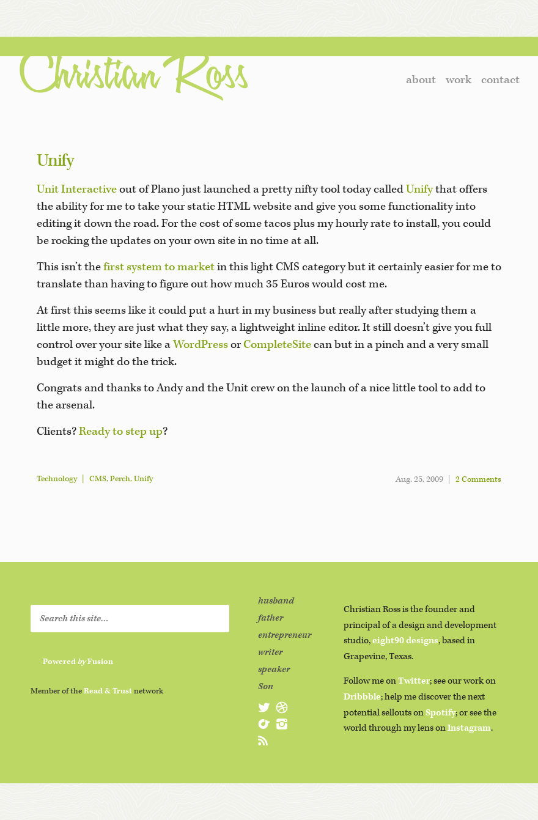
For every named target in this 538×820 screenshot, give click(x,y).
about (421, 79)
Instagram (469, 728)
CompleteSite (277, 344)
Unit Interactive (77, 189)
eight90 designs (405, 640)
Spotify (440, 712)
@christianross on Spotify (264, 724)
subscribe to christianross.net (264, 740)
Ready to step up (121, 431)
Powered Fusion (78, 662)
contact (500, 79)
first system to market (159, 267)
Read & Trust (108, 691)
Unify (55, 160)
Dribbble (362, 697)
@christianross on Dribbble (282, 707)
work (458, 79)
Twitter (414, 681)
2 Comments (478, 480)
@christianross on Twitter (264, 707)
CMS (97, 479)
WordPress (200, 344)
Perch (120, 479)
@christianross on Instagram (282, 724)
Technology (57, 479)
